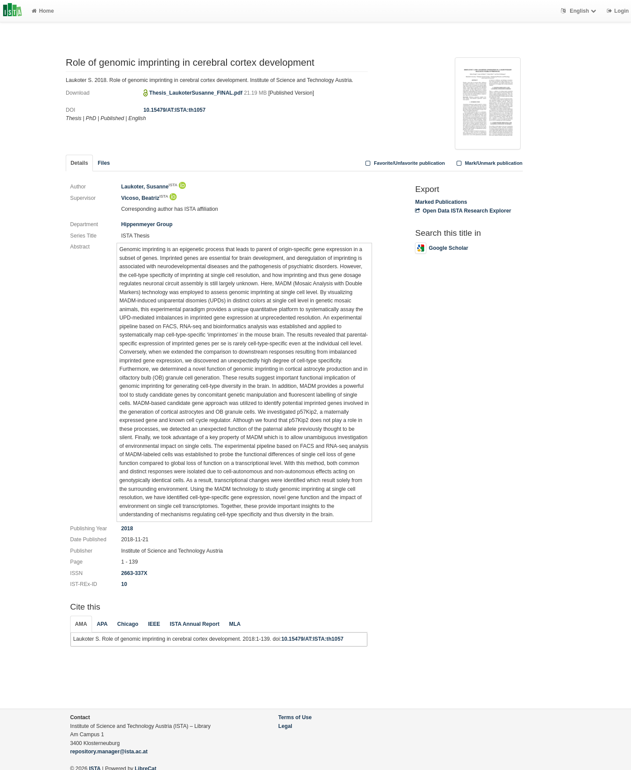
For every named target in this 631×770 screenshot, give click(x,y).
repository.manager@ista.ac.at (109, 752)
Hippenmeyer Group (146, 224)
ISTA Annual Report (194, 624)
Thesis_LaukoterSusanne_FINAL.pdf (196, 93)
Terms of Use (295, 717)
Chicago (127, 624)
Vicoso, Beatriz (144, 198)
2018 (127, 528)
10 (124, 584)
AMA (81, 624)
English (579, 11)
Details (79, 163)
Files (104, 163)
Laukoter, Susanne (149, 187)
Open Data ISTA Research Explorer (463, 211)
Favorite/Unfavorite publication (404, 163)
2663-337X (134, 573)
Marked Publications (441, 202)
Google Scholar (441, 248)
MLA (235, 624)
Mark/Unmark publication (488, 163)
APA (102, 624)
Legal (285, 726)
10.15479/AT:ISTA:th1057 (174, 110)
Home (43, 11)
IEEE (154, 624)
